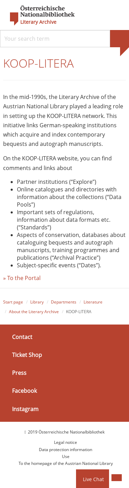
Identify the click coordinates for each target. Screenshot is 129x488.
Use (65, 456)
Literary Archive (38, 22)
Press (19, 373)
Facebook (24, 391)
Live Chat (93, 479)
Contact (22, 337)
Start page (13, 302)
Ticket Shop (27, 355)
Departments (63, 302)
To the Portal (24, 278)
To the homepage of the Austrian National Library (66, 463)
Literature (93, 302)
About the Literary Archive (34, 312)
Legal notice (65, 442)
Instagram (25, 409)
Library (37, 302)
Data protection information (65, 449)
